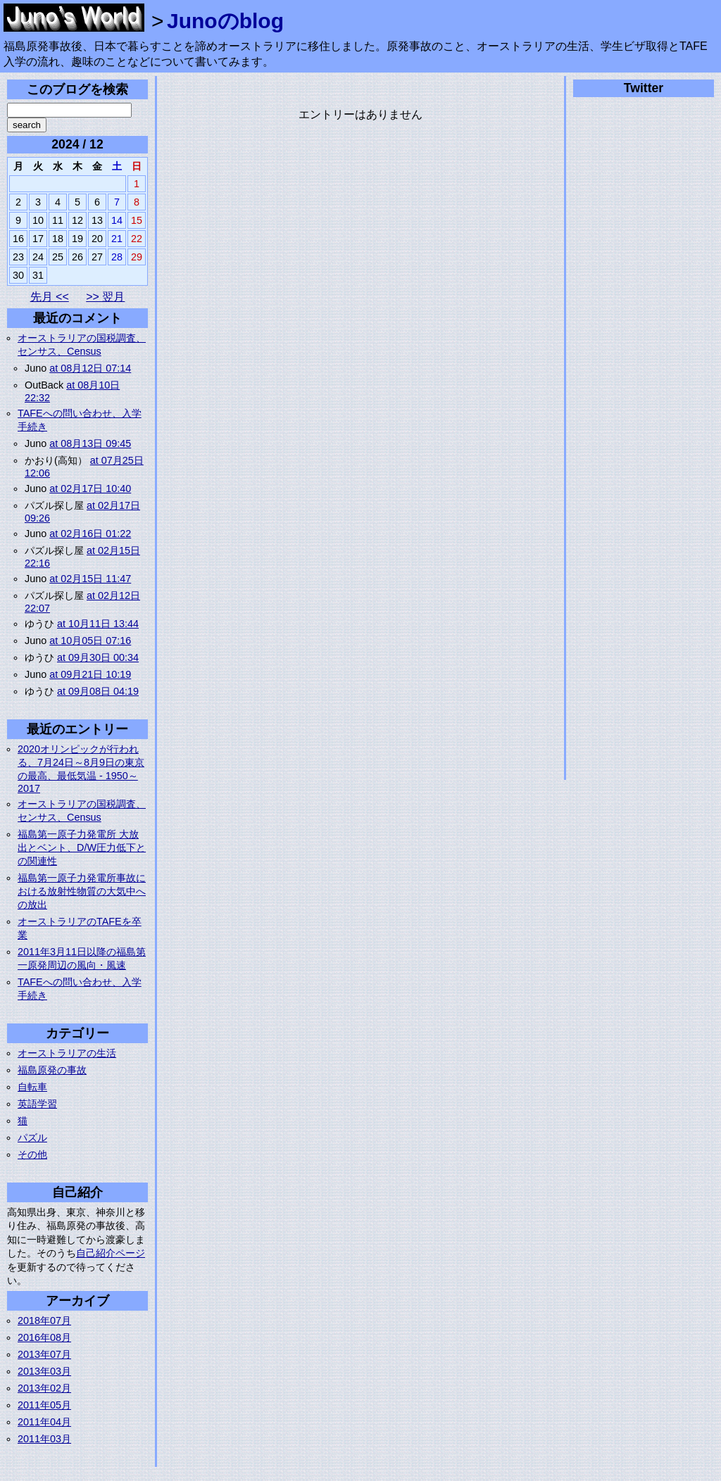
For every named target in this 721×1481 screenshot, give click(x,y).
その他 (32, 1154)
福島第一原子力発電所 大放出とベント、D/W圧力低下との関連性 (82, 847)
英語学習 (37, 1103)
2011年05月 (44, 1405)
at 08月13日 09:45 (90, 443)
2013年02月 (44, 1388)
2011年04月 (44, 1422)
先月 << (49, 297)
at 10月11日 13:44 (98, 623)
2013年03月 (44, 1371)
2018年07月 (44, 1320)
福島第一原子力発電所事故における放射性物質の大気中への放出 (82, 891)
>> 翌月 (105, 297)
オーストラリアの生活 (67, 1053)
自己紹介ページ (110, 1253)
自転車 (32, 1086)
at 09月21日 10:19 (90, 674)
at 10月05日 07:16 (90, 640)
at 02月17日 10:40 (90, 488)
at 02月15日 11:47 (90, 578)
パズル (32, 1137)
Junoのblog (225, 20)
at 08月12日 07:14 (90, 368)
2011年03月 (44, 1438)
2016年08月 (44, 1337)
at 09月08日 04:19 (98, 691)
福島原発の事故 (52, 1070)
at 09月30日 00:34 (98, 657)
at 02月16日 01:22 (90, 533)
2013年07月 (44, 1354)
